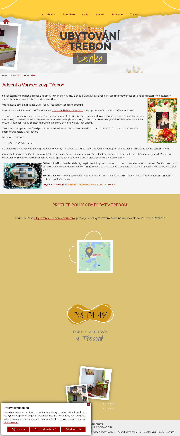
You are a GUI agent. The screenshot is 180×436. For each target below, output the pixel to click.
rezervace (110, 184)
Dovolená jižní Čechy (153, 432)
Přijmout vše (18, 429)
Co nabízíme (48, 14)
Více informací (11, 422)
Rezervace (116, 14)
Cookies (170, 432)
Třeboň (134, 14)
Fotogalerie (69, 14)
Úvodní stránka (8, 75)
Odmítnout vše (73, 429)
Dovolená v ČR (133, 432)
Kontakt (99, 14)
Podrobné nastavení (45, 429)
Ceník (85, 14)
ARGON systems (94, 424)
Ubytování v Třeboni (54, 184)
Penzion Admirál (92, 432)
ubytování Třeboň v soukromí (67, 110)
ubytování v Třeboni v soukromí (54, 218)
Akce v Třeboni (30, 75)
